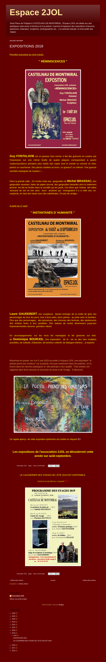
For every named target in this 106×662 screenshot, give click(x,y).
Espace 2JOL (36, 12)
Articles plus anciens (89, 580)
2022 (14, 624)
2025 (14, 616)
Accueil (53, 580)
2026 (14, 613)
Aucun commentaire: (39, 465)
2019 (14, 633)
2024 (14, 619)
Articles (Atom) (23, 584)
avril (15, 635)
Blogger (61, 605)
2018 (14, 645)
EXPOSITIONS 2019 (26, 46)
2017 (14, 648)
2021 (14, 627)
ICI (79, 439)
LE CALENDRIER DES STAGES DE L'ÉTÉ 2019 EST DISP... (33, 641)
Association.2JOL (18, 596)
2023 (14, 622)
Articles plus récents (16, 580)
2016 (14, 651)
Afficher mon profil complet (18, 599)
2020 (14, 630)
